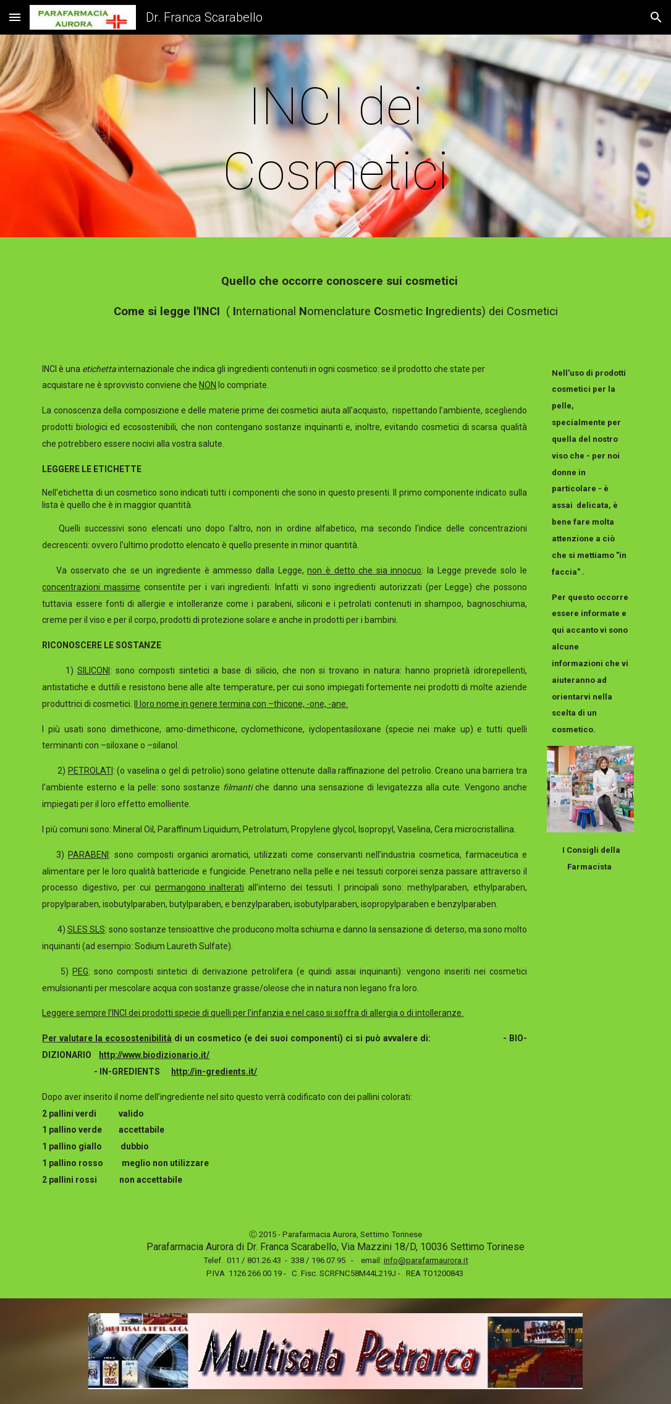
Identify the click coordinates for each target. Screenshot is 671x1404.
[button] (15, 17)
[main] (335, 139)
